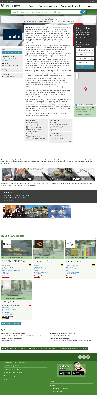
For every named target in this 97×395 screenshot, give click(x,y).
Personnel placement (9, 309)
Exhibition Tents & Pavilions (11, 270)
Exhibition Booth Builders (42, 269)
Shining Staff (8, 301)
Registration (9, 1)
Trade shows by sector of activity (14, 362)
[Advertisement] (48, 153)
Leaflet (76, 104)
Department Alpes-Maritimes (68, 348)
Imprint (52, 385)
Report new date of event (12, 52)
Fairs (31, 6)
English (92, 1)
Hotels (89, 6)
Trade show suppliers (48, 6)
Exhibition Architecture (41, 272)
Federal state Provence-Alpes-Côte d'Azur (42, 348)
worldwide (13, 348)
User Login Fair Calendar (58, 392)
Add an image (8, 200)
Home (4, 348)
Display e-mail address (9, 58)
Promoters (5, 312)
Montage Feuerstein (75, 261)
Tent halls (5, 272)
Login (2, 1)
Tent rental (5, 274)
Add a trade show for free (72, 6)
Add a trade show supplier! (10, 323)
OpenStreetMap (86, 104)
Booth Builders (38, 267)
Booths (36, 270)
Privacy (52, 382)
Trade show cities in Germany (13, 369)
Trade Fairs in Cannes (83, 114)
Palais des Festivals (82, 108)
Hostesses (5, 311)
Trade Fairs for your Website (59, 388)
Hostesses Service (8, 308)
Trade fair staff (7, 314)
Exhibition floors (71, 274)
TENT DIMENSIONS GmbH (14, 261)
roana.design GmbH (43, 261)
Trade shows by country (11, 366)
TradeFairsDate (10, 6)
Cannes (84, 348)
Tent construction (7, 267)
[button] (85, 89)
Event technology (7, 269)
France (23, 348)
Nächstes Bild (31, 248)
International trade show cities (14, 372)
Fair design (37, 274)
